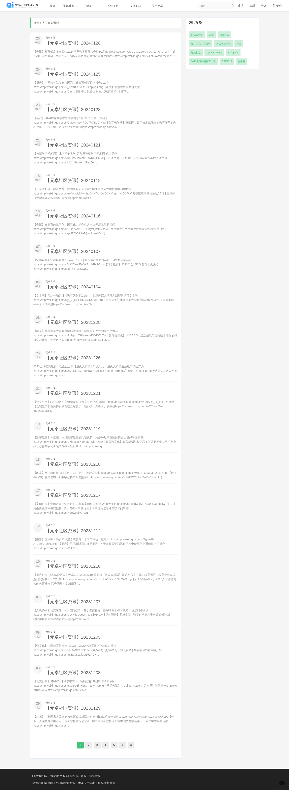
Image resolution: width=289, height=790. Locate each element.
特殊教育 (224, 34)
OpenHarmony (214, 52)
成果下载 (137, 5)
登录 (240, 5)
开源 (238, 43)
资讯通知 (70, 5)
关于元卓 (157, 5)
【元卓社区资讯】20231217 (73, 495)
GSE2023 (227, 61)
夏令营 (241, 61)
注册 (252, 5)
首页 (52, 5)
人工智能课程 (223, 43)
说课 (211, 34)
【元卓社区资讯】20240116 (73, 215)
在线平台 (114, 5)
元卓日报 (50, 37)
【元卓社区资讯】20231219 (73, 428)
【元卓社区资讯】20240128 (73, 43)
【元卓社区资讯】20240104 (73, 286)
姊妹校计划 (197, 34)
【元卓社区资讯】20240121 (73, 145)
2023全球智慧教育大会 (203, 61)
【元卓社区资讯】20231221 (73, 393)
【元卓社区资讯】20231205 (73, 637)
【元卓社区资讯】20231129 (73, 708)
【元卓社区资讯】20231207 (73, 601)
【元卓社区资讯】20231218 (73, 464)
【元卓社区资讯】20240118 (73, 180)
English (277, 5)
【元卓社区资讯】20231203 (73, 672)
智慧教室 (196, 52)
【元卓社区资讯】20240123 (73, 109)
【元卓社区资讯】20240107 (73, 251)
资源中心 (92, 5)
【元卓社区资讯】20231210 (73, 566)
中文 (264, 5)
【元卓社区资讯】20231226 (73, 357)
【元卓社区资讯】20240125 (73, 74)
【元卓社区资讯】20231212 (73, 530)
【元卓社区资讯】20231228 (73, 322)
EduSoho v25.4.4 (58, 776)
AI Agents (233, 52)
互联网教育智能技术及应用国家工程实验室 (83, 783)
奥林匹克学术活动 (200, 43)
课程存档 (94, 776)
